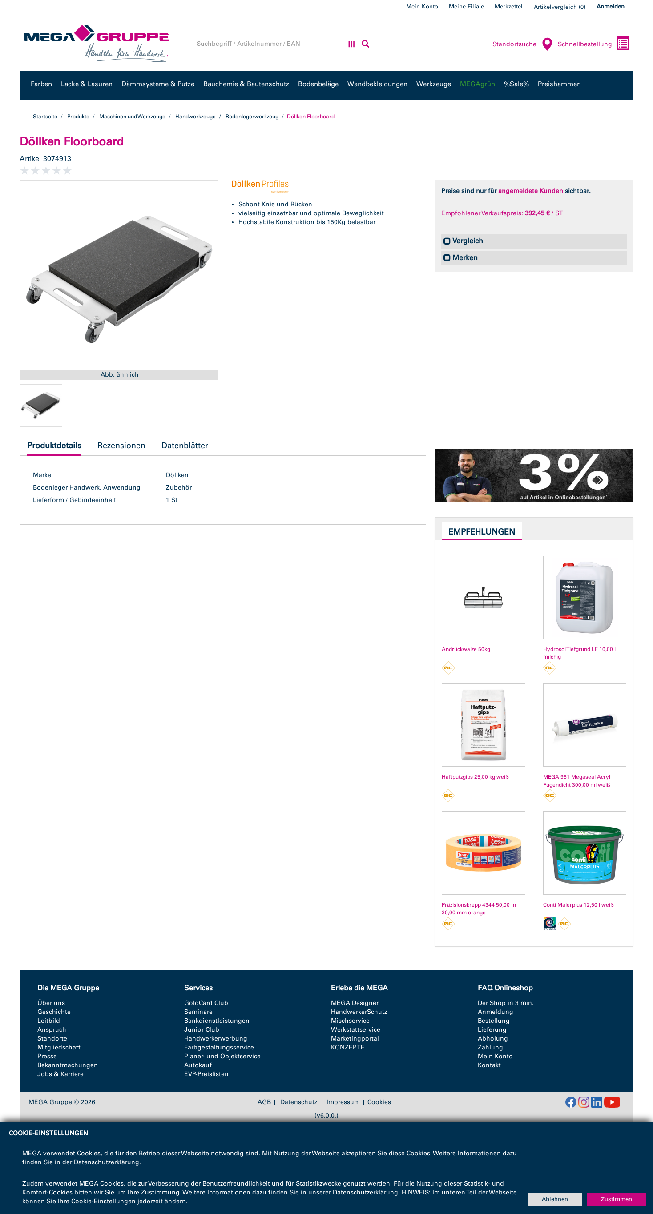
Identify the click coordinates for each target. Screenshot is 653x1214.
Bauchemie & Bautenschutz (246, 84)
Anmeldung (495, 1012)
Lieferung (492, 1029)
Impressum (343, 1102)
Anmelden (611, 6)
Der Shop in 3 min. (506, 1003)
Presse (47, 1056)
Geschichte (54, 1012)
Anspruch (51, 1029)
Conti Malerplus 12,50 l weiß (578, 905)
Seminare (198, 1012)
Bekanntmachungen (67, 1065)
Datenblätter (184, 445)
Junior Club (201, 1029)
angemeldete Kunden (530, 191)
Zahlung (490, 1047)
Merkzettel (509, 6)
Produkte (78, 116)
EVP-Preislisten (206, 1074)
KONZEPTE (348, 1047)
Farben (41, 84)
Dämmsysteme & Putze (157, 84)
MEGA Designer (355, 1003)
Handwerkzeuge (195, 116)
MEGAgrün (477, 84)
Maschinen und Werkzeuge (132, 116)
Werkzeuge (433, 84)
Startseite (45, 116)
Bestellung (494, 1021)
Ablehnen (555, 1199)
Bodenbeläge (318, 84)
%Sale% (516, 84)
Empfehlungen (481, 532)
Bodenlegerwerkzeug (252, 116)
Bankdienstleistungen (217, 1021)
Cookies (379, 1102)
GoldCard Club (206, 1003)
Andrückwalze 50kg (466, 649)
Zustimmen (616, 1199)
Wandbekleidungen (377, 84)
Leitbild (48, 1021)
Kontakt (489, 1065)
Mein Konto (422, 6)
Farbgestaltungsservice (219, 1047)
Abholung (493, 1038)
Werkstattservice (355, 1029)
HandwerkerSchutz (359, 1012)
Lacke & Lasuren (87, 84)
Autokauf (198, 1065)
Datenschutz (298, 1102)
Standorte (52, 1038)
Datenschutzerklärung (106, 1162)
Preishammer (559, 84)
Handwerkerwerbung (215, 1038)
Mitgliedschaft (59, 1047)
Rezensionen (121, 445)
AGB (264, 1102)
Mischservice (350, 1021)
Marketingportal (355, 1038)
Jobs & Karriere (60, 1074)
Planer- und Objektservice (222, 1056)
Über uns (51, 1003)
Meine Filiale (466, 6)
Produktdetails (54, 448)
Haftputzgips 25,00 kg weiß (475, 777)
